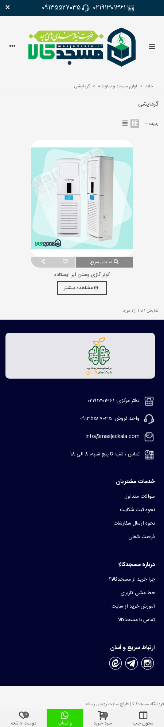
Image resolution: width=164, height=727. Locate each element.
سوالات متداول (139, 496)
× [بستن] (7, 8)
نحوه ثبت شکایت (137, 510)
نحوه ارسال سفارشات (134, 523)
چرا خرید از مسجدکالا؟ (132, 579)
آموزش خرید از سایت (133, 606)
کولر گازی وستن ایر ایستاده (82, 275)
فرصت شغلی (141, 537)
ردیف (151, 123)
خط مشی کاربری (138, 593)
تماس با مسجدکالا (136, 620)
